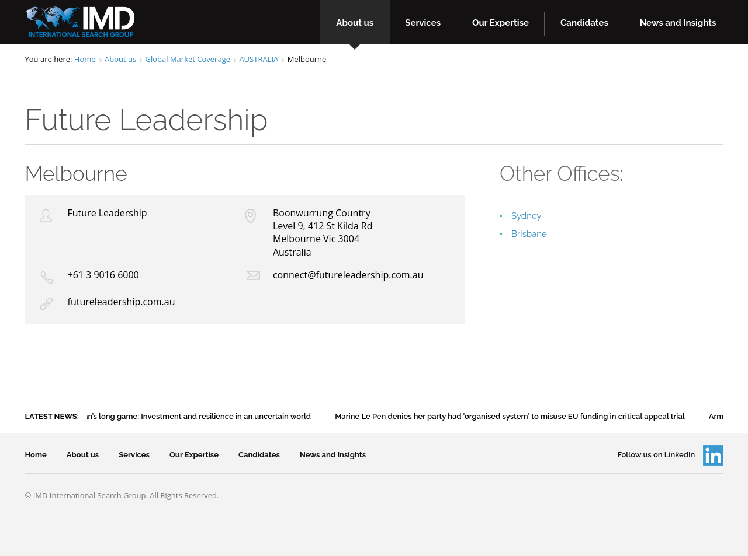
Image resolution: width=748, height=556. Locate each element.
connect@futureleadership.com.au (348, 274)
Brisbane (529, 234)
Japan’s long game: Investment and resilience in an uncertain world (193, 416)
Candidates (584, 23)
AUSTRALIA (258, 59)
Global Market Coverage (188, 59)
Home (85, 59)
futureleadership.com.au (121, 301)
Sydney (526, 216)
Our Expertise (500, 23)
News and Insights (678, 23)
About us (354, 23)
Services (423, 23)
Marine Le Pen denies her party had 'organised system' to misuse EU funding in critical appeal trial (512, 416)
